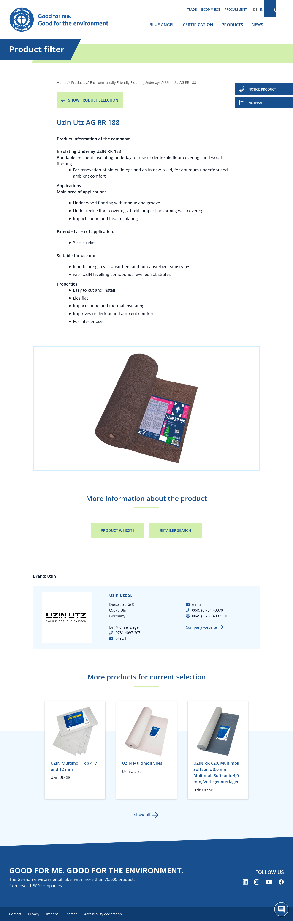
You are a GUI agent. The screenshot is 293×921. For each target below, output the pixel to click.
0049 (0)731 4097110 (209, 616)
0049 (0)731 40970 (207, 610)
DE (255, 9)
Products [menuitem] (232, 24)
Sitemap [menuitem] (72, 914)
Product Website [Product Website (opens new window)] (117, 530)
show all (142, 814)
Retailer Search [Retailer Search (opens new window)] (175, 530)
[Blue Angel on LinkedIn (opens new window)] (245, 882)
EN (261, 9)
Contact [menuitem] (15, 914)
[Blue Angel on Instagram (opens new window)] (256, 882)
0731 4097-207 (128, 632)
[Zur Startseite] (64, 19)
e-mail (121, 638)
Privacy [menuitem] (34, 914)
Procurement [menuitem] (236, 9)
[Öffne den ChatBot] (281, 909)
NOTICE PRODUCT (262, 89)
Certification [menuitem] (198, 24)
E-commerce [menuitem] (210, 9)
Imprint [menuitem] (53, 914)
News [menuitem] (257, 24)
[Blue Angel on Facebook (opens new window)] (281, 882)
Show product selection (93, 100)
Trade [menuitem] (192, 9)
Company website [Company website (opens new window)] (201, 627)
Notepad (255, 103)
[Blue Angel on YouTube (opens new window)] (269, 882)
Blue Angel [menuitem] (161, 24)
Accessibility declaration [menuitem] (105, 914)
